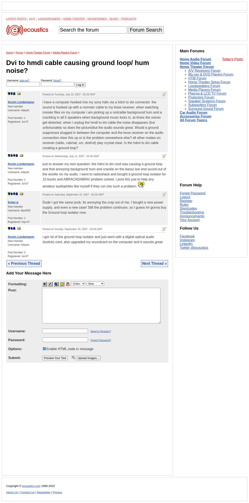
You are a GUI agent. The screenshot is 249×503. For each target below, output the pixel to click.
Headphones (97, 18)
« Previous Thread (24, 263)
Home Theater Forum (197, 67)
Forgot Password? (101, 340)
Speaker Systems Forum (207, 101)
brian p (13, 202)
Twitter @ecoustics (194, 247)
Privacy (57, 492)
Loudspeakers (49, 18)
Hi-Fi (32, 18)
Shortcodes (188, 208)
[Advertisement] (87, 422)
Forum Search (146, 30)
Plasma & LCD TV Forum (207, 93)
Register (186, 201)
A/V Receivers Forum (204, 70)
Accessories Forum (195, 116)
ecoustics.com (31, 486)
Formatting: (17, 284)
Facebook (187, 236)
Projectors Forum (201, 97)
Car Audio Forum (193, 112)
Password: (57, 82)
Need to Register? (101, 331)
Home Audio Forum (195, 59)
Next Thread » (154, 263)
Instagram (187, 240)
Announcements (192, 216)
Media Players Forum (204, 89)
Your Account (190, 220)
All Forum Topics (193, 120)
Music (114, 18)
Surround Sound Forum (206, 109)
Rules (184, 204)
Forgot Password (192, 193)
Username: (23, 82)
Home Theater (74, 18)
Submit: (14, 358)
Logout (185, 197)
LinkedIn (186, 244)
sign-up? (24, 80)
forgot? (57, 80)
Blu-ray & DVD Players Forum (210, 74)
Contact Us (27, 492)
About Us (12, 492)
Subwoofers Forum (202, 105)
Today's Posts (232, 59)
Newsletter (43, 492)
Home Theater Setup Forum (209, 82)
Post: (12, 290)
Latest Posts (16, 18)
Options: (15, 349)
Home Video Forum (195, 63)
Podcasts (128, 18)
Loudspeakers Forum (204, 86)
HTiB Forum (197, 78)
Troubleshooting (192, 212)
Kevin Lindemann (21, 102)
